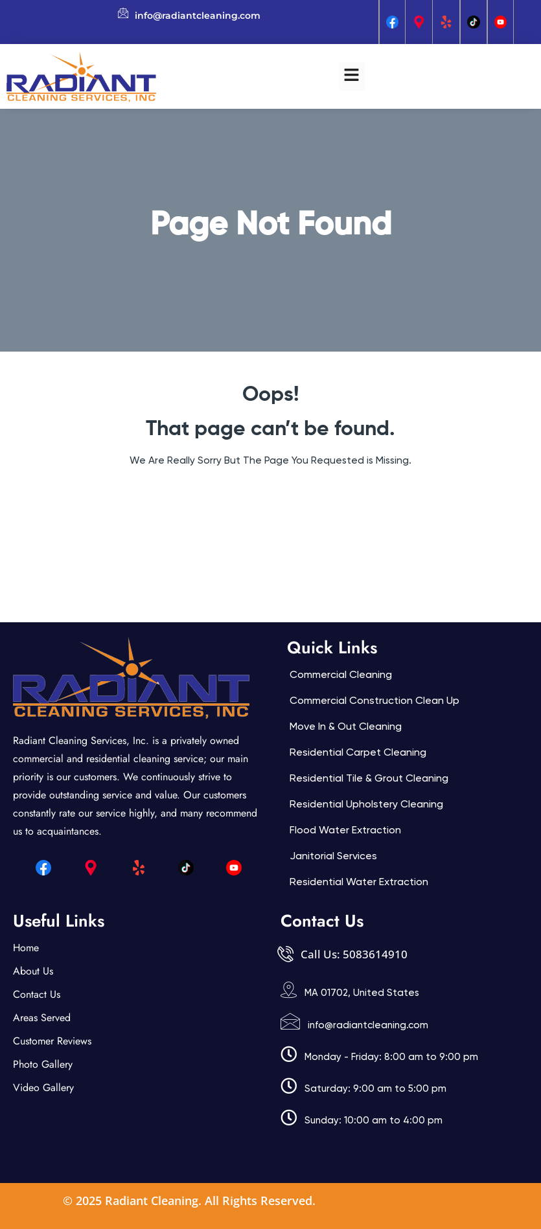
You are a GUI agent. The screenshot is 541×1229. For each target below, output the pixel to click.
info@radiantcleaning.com (368, 1025)
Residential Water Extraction (359, 881)
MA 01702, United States (362, 992)
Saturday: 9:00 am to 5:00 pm (375, 1088)
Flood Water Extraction (345, 830)
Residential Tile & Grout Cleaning (369, 778)
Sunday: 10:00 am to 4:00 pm (374, 1120)
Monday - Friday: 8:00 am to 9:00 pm (391, 1057)
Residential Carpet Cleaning (358, 752)
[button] (352, 76)
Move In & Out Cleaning (346, 726)
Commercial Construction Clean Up (374, 700)
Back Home (270, 499)
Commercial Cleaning (341, 674)
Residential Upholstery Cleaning (366, 804)
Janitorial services (333, 856)
